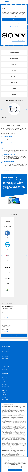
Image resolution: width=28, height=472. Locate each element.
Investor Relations (5, 397)
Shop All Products (5, 357)
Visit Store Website (5, 317)
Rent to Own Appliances (6, 351)
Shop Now (4, 120)
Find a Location (14, 26)
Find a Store (14, 336)
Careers (3, 393)
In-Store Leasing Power (6, 369)
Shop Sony (14, 19)
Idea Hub (3, 380)
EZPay (3, 372)
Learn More (5, 192)
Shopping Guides (5, 379)
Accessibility (4, 385)
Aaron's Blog (4, 399)
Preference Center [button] (14, 464)
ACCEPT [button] (15, 469)
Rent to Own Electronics (6, 349)
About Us (4, 395)
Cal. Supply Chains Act (6, 387)
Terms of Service (5, 384)
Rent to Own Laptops (6, 354)
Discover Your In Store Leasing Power (14, 23)
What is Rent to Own (6, 367)
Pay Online (4, 364)
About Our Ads (5, 400)
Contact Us (4, 362)
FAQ (3, 365)
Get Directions (5, 318)
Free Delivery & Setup (6, 377)
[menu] (14, 1)
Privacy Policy (4, 382)
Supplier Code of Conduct (7, 389)
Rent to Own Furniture (6, 347)
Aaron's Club (4, 371)
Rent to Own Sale (5, 356)
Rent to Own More (5, 352)
